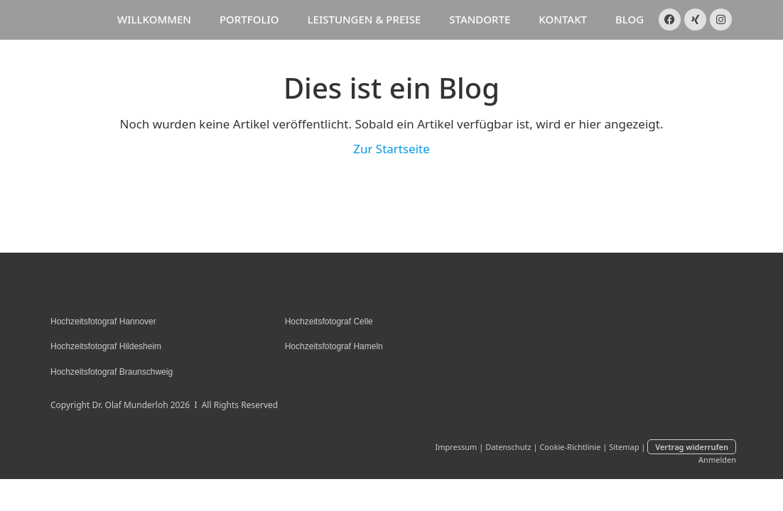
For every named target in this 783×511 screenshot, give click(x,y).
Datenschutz (508, 446)
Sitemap (624, 446)
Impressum (456, 446)
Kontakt (563, 19)
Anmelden (717, 459)
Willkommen (154, 19)
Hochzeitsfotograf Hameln (334, 346)
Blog (629, 19)
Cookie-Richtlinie (569, 446)
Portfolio (249, 19)
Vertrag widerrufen (691, 446)
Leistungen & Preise (364, 19)
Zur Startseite (391, 149)
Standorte (479, 19)
